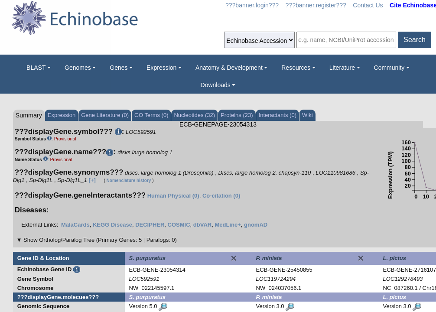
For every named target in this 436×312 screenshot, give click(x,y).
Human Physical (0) (173, 195)
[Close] (234, 258)
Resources (295, 67)
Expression (161, 67)
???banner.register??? (316, 5)
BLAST (36, 67)
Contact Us (368, 5)
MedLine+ (228, 224)
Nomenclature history (129, 180)
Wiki (307, 115)
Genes (118, 67)
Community (389, 67)
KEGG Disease (112, 224)
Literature (342, 67)
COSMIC (179, 224)
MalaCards (75, 224)
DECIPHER (149, 224)
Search (414, 39)
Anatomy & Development (229, 67)
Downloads (216, 84)
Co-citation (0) (221, 195)
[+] (92, 180)
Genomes (78, 67)
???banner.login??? (252, 5)
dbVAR (202, 224)
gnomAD (255, 224)
